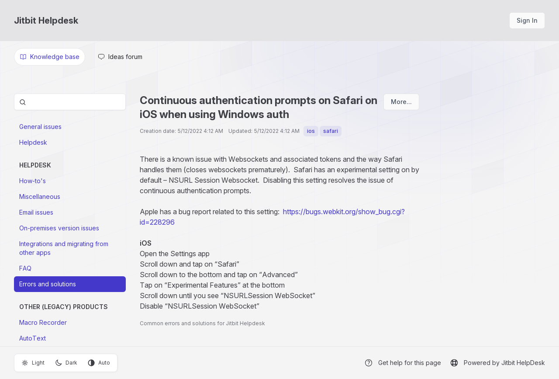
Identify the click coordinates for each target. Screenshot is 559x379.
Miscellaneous (39, 196)
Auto (99, 362)
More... (401, 101)
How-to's (32, 180)
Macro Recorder (43, 322)
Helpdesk (33, 142)
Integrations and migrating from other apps (63, 248)
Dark (66, 362)
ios (311, 131)
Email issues (36, 212)
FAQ (25, 268)
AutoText (32, 338)
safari (330, 131)
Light (33, 362)
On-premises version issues (59, 228)
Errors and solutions (47, 284)
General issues (40, 126)
